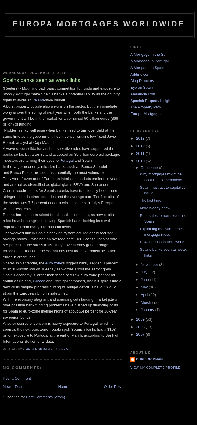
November (150, 264)
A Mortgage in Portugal (149, 61)
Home (63, 386)
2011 (141, 153)
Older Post (113, 386)
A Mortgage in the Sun (149, 54)
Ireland (38, 100)
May (145, 287)
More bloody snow (155, 208)
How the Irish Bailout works (162, 242)
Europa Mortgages (145, 114)
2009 (141, 319)
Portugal (67, 160)
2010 (141, 161)
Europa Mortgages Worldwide (99, 23)
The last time (150, 200)
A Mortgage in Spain (147, 68)
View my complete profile (155, 367)
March (146, 302)
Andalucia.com (142, 94)
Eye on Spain (141, 87)
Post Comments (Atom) (45, 397)
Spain (46, 94)
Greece (39, 281)
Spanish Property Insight (151, 101)
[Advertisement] (37, 50)
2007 (141, 334)
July (145, 272)
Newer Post (12, 386)
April (145, 295)
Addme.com (140, 74)
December (150, 168)
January (148, 310)
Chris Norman (149, 359)
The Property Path (145, 107)
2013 (141, 138)
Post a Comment (17, 378)
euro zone (53, 263)
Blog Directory (142, 81)
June (145, 279)
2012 (141, 146)
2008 (141, 327)
